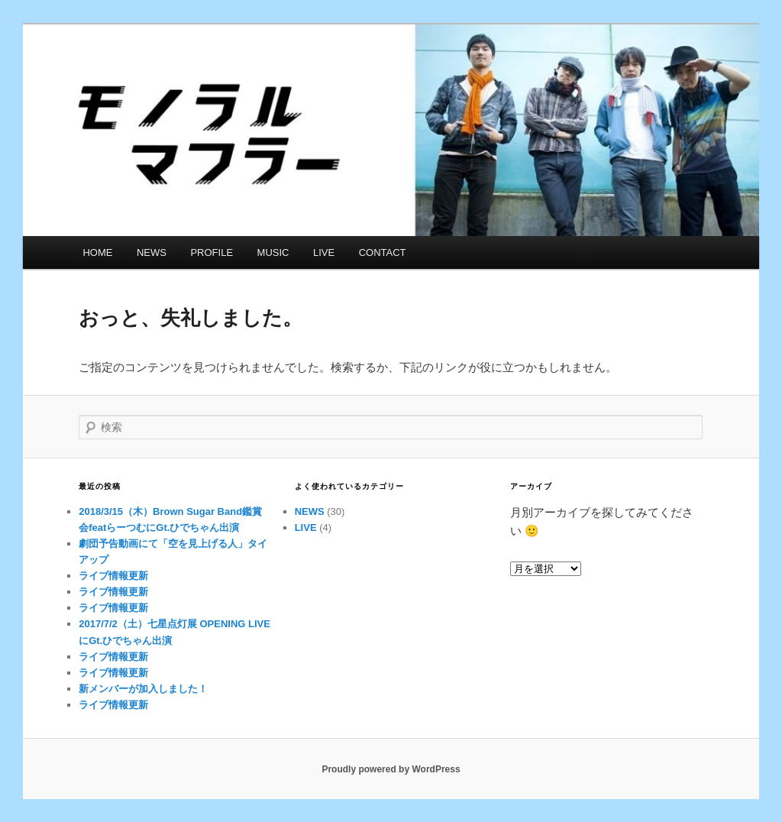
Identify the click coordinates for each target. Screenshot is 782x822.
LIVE (323, 252)
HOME (97, 252)
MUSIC (273, 252)
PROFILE (211, 252)
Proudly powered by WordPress (391, 769)
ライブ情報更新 (113, 575)
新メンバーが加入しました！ (143, 688)
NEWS (151, 252)
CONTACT (382, 252)
